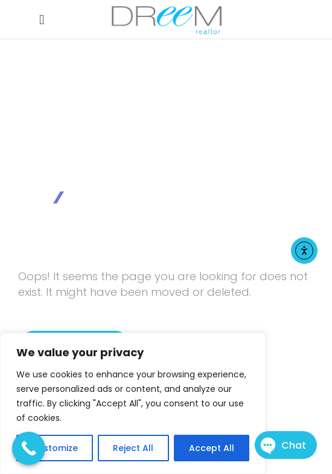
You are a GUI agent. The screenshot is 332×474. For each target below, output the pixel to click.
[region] (133, 403)
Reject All (133, 448)
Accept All (211, 448)
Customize (54, 448)
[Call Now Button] (28, 448)
